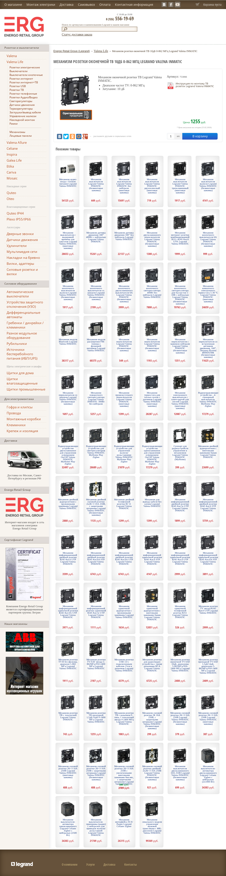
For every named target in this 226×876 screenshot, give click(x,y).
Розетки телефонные (23, 93)
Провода (14, 413)
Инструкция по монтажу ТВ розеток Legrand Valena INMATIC (195, 85)
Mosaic (12, 178)
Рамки (13, 123)
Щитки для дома (20, 373)
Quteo (11, 193)
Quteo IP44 (15, 213)
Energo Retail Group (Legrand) (71, 51)
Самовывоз (86, 4)
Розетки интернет (21, 78)
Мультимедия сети (22, 251)
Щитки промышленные (26, 389)
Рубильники (17, 343)
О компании (69, 864)
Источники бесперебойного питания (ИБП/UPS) (22, 353)
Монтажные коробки (24, 419)
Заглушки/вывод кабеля (25, 112)
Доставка (66, 4)
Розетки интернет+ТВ (23, 82)
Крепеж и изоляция (22, 431)
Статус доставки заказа (77, 34)
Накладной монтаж (22, 120)
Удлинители (17, 245)
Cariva (11, 172)
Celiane (12, 148)
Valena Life (15, 62)
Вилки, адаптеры (20, 263)
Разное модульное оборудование (22, 335)
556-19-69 (120, 18)
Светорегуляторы (20, 101)
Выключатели (18, 71)
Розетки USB (17, 86)
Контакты (130, 864)
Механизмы (17, 132)
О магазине (13, 4)
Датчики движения (22, 105)
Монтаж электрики (40, 4)
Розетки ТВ (16, 90)
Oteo (10, 198)
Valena (12, 56)
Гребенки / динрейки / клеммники (25, 325)
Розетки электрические (24, 67)
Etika (10, 166)
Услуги (90, 864)
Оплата (105, 4)
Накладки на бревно (23, 257)
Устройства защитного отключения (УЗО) (25, 304)
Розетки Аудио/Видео (23, 97)
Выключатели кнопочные (26, 75)
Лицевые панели (20, 136)
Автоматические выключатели (20, 294)
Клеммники (16, 425)
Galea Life (14, 160)
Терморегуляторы (21, 108)
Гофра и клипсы (20, 407)
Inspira (12, 154)
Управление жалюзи (22, 116)
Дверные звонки (20, 234)
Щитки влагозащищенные (22, 381)
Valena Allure (17, 142)
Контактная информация (134, 4)
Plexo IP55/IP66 (19, 219)
